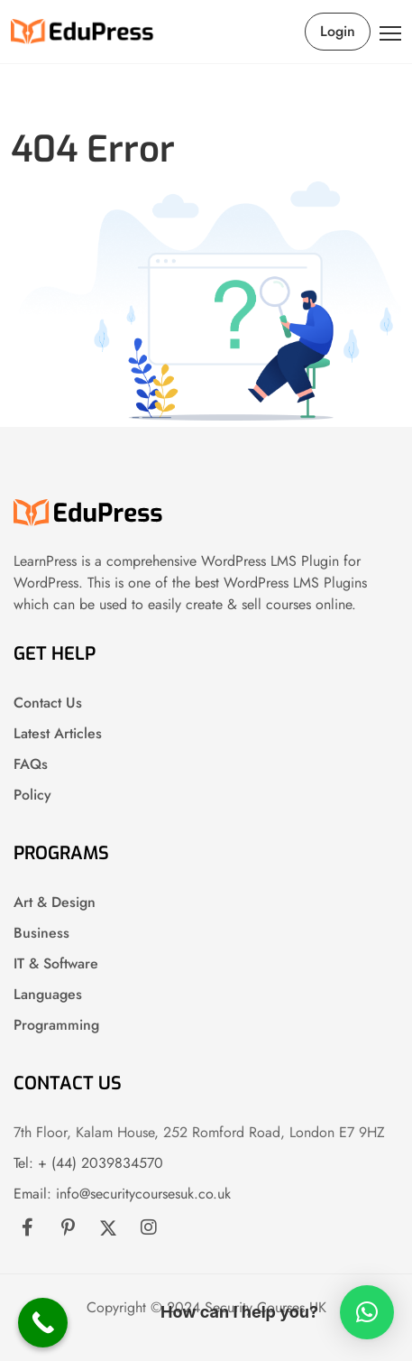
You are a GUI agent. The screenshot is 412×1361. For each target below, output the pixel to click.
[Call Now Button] (43, 1322)
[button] (367, 1312)
